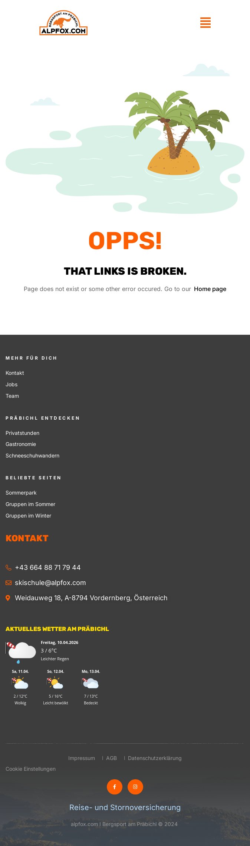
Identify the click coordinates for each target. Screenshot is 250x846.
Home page (210, 289)
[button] (205, 23)
